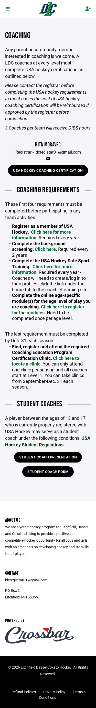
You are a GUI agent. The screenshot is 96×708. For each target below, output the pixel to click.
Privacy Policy (54, 691)
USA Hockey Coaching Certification (48, 170)
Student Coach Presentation (48, 457)
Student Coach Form (47, 471)
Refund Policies (24, 691)
